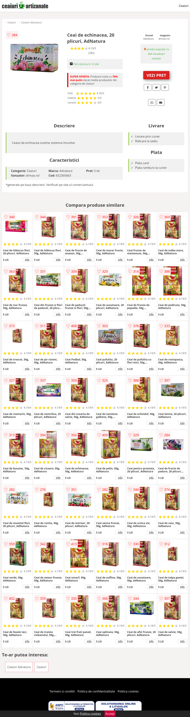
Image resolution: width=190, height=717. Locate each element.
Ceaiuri (184, 6)
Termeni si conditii (62, 691)
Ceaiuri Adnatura (31, 22)
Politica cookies (128, 691)
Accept (110, 714)
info (27, 259)
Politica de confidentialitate (96, 691)
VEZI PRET (156, 75)
